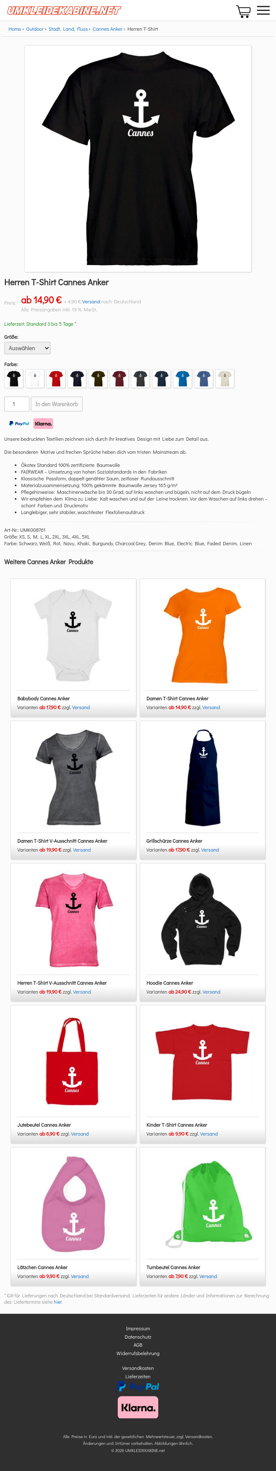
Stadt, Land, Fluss (68, 28)
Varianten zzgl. (44, 707)
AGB (138, 1344)
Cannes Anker (108, 28)
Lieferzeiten (138, 1376)
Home (14, 28)
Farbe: (11, 364)
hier (58, 1302)
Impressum (138, 1328)
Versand (91, 301)
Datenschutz (138, 1336)
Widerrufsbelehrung (138, 1353)
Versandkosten (138, 1367)
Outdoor (35, 28)
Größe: (11, 336)
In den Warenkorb (56, 404)
